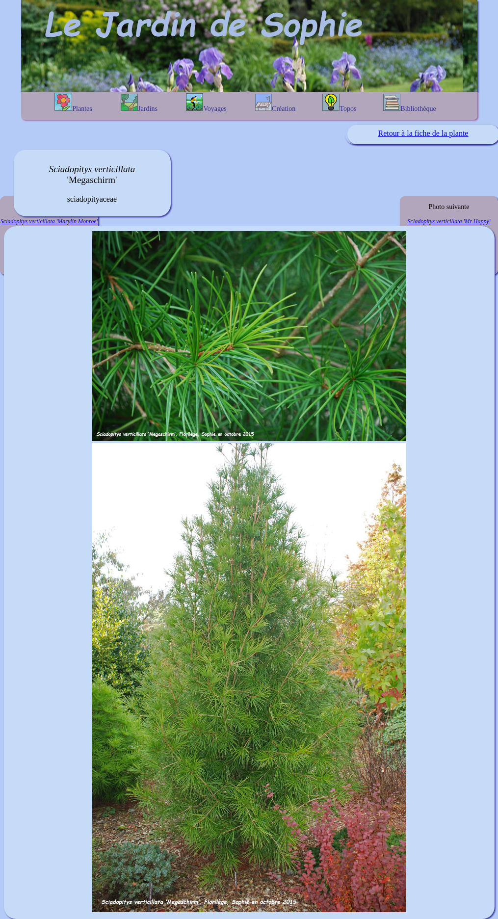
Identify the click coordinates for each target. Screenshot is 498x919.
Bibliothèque (409, 103)
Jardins (139, 103)
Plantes (73, 102)
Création (275, 103)
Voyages (206, 102)
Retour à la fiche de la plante (423, 133)
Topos (339, 103)
